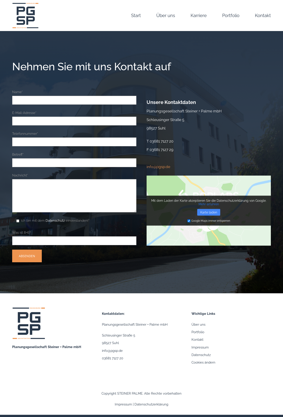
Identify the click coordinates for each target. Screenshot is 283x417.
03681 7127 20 (161, 141)
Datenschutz (55, 221)
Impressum (200, 347)
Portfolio (197, 332)
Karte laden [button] (208, 212)
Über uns (198, 325)
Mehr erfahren (209, 204)
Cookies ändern (203, 362)
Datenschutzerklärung (151, 404)
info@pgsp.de (112, 351)
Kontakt (197, 340)
